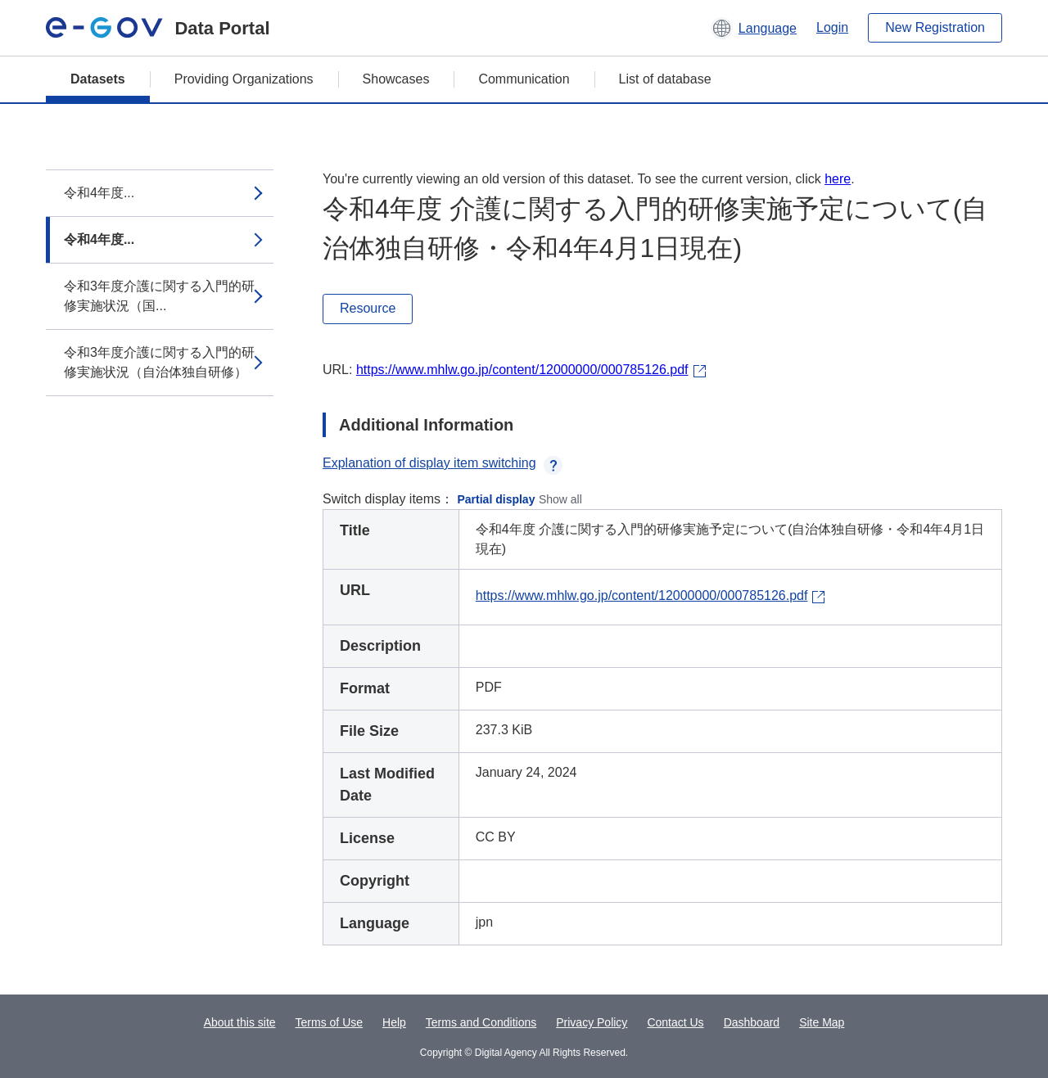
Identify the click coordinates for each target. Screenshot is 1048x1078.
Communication (523, 79)
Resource (367, 308)
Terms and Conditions (481, 1022)
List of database (665, 79)
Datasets (97, 79)
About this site (240, 1022)
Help (394, 1022)
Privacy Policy (591, 1022)
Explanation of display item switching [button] (442, 463)
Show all (560, 499)
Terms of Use (329, 1022)
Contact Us (675, 1022)
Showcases (396, 79)
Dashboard (752, 1022)
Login (832, 27)
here (837, 179)
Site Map (821, 1022)
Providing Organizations (244, 79)
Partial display (496, 499)
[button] (754, 27)
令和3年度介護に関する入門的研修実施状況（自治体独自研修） (159, 362)
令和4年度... (99, 193)
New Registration (935, 27)
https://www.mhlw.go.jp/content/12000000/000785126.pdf (522, 370)
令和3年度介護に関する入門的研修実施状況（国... (159, 296)
